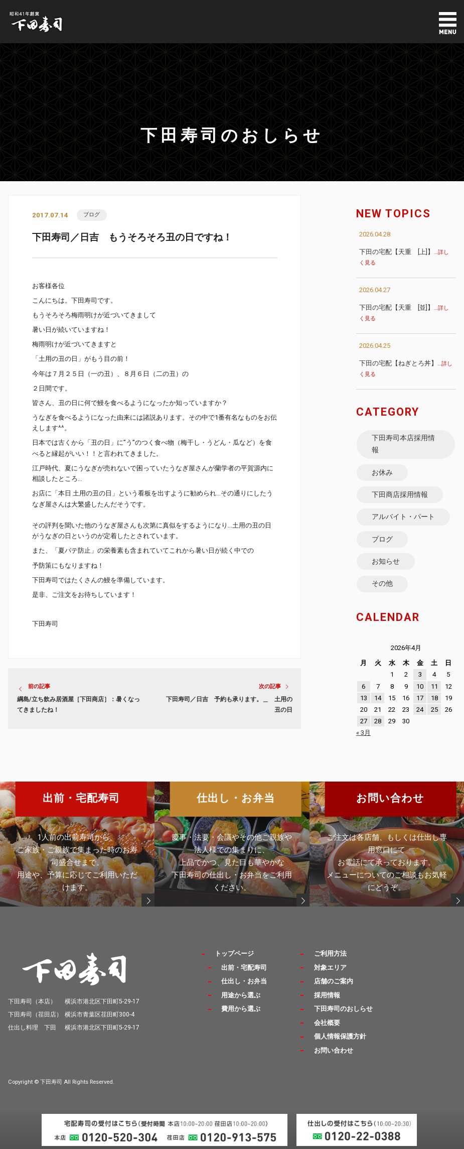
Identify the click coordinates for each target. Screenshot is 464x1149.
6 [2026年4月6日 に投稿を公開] (363, 686)
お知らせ (386, 561)
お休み (382, 472)
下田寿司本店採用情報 (403, 444)
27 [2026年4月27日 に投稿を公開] (363, 721)
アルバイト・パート (403, 517)
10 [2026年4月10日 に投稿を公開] (419, 686)
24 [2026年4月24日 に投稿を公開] (419, 709)
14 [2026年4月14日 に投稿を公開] (377, 698)
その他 (382, 583)
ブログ (91, 214)
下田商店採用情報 (400, 494)
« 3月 (363, 732)
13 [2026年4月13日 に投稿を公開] (363, 698)
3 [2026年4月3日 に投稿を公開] (420, 674)
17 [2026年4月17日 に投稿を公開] (419, 698)
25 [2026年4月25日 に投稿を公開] (434, 709)
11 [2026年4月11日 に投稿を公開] (434, 686)
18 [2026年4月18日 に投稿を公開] (434, 698)
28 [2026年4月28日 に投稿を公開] (377, 721)
